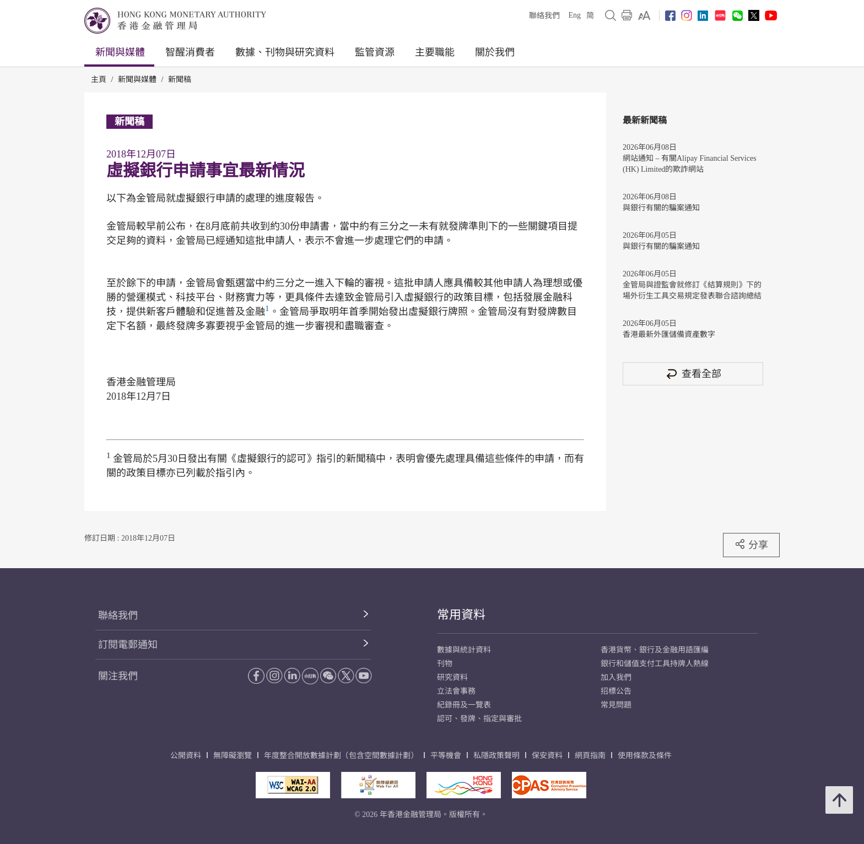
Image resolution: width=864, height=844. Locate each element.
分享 (751, 544)
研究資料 (452, 677)
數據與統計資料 (464, 650)
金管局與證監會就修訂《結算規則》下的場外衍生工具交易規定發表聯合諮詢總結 (692, 290)
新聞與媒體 (120, 52)
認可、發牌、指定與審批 (479, 719)
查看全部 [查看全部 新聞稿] (693, 373)
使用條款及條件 (645, 756)
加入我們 (616, 677)
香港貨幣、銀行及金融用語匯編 (655, 650)
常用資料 (461, 615)
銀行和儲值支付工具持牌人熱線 (655, 664)
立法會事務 (456, 691)
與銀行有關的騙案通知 (661, 208)
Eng (574, 15)
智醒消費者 (190, 52)
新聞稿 (179, 79)
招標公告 (616, 691)
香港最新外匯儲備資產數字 (669, 334)
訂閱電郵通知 (128, 644)
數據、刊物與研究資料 (284, 52)
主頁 (98, 79)
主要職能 (435, 52)
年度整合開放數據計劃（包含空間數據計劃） (341, 756)
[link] (644, 15)
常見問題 (616, 705)
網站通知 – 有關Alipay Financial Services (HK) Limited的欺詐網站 (690, 163)
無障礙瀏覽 (232, 756)
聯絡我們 (544, 16)
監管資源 (375, 52)
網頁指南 (590, 756)
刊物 (444, 664)
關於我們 (495, 52)
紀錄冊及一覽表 (464, 705)
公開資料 (185, 756)
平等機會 (445, 756)
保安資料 (547, 756)
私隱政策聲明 (496, 756)
